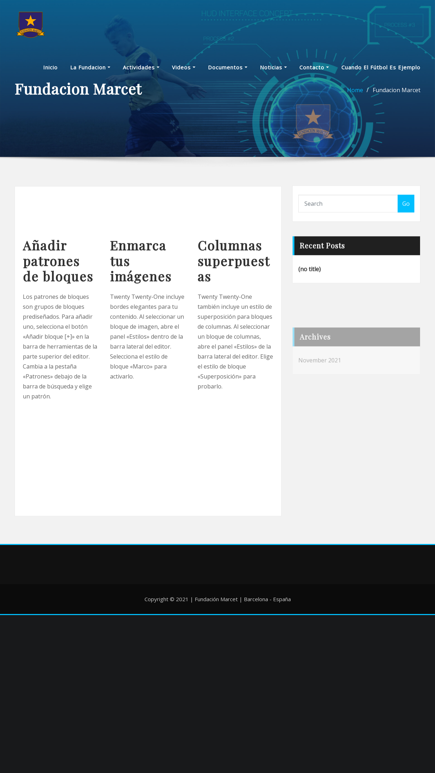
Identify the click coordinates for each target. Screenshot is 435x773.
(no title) (309, 277)
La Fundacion (90, 69)
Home (355, 93)
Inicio (50, 69)
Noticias (273, 69)
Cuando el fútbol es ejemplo (380, 69)
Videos (183, 69)
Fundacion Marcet (396, 93)
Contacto (314, 69)
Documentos (227, 69)
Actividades (141, 69)
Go (406, 209)
